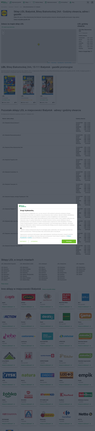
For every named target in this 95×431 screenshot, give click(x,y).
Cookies (30, 237)
